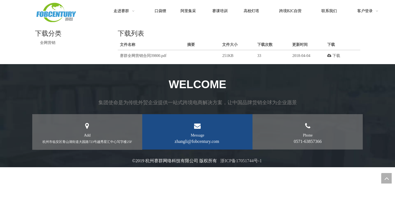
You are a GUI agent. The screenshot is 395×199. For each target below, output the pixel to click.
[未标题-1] (56, 12)
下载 (333, 56)
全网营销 (47, 43)
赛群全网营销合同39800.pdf (143, 56)
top (386, 178)
